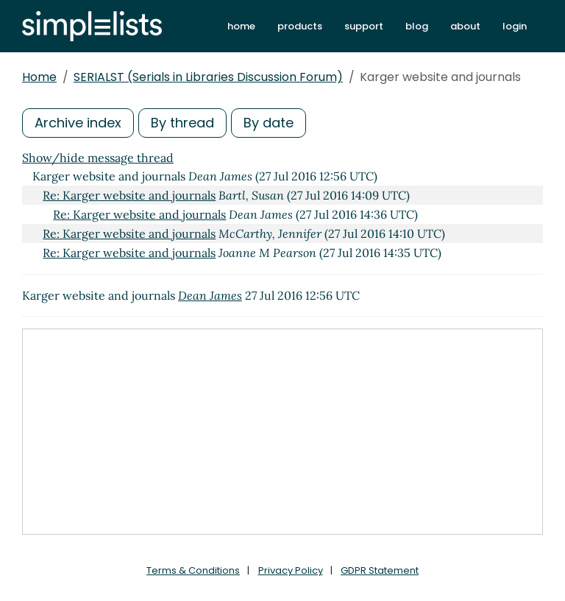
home (241, 26)
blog (416, 26)
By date (269, 122)
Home (39, 76)
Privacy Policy (290, 570)
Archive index (78, 122)
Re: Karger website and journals (129, 195)
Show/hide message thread (98, 157)
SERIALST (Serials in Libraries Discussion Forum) (208, 76)
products (299, 26)
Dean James (210, 295)
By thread (182, 122)
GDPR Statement (380, 570)
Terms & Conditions (193, 570)
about (465, 26)
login (514, 26)
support (363, 26)
